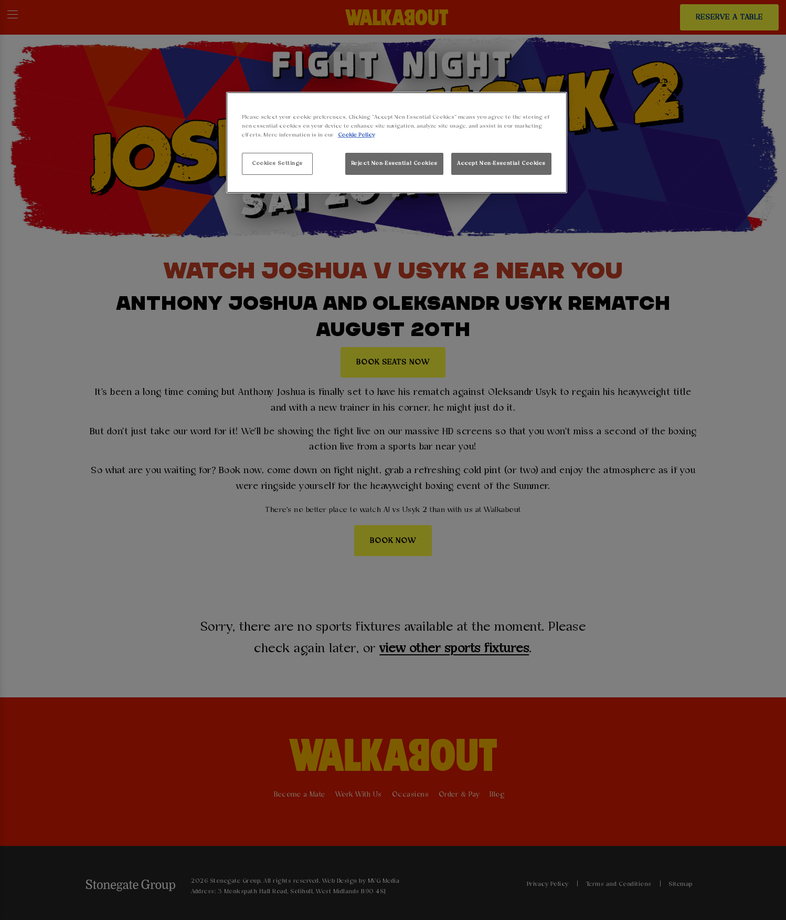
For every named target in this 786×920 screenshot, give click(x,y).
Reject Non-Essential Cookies (394, 163)
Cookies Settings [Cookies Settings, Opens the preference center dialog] (277, 163)
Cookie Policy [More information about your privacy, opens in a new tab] (356, 135)
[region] (396, 142)
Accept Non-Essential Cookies (501, 163)
